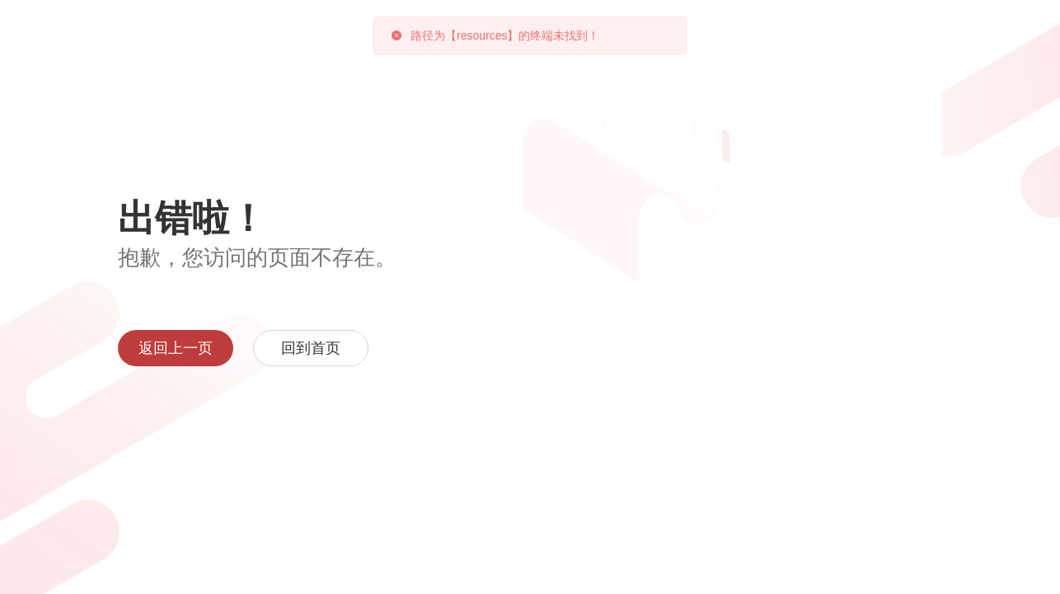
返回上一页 (175, 348)
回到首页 (310, 348)
